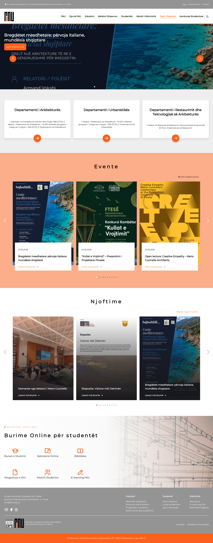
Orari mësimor (170, 501)
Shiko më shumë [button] (29, 267)
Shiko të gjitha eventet (188, 177)
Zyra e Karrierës (170, 507)
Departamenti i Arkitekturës (37, 110)
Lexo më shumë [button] (15, 47)
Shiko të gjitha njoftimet (188, 312)
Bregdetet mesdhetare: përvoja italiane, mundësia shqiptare (44, 38)
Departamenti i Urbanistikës (106, 110)
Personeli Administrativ (137, 504)
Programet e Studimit (137, 507)
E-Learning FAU (198, 504)
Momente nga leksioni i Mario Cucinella (42, 388)
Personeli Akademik (136, 501)
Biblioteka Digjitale (199, 507)
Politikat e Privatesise (198, 524)
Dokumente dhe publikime (139, 510)
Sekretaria (195, 501)
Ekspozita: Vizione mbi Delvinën (101, 388)
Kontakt (180, 524)
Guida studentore (171, 504)
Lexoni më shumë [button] (29, 395)
